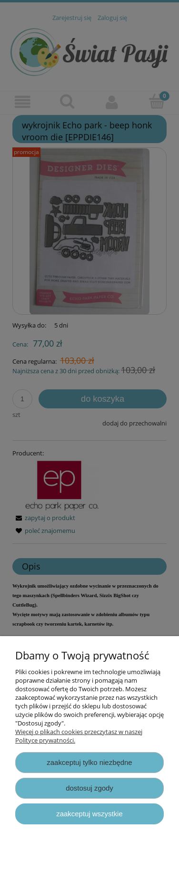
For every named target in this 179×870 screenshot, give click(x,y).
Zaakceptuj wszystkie (89, 814)
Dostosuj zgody (89, 788)
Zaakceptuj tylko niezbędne (89, 762)
